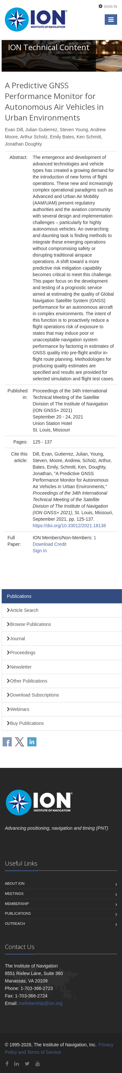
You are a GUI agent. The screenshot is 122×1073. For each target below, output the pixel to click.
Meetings (14, 894)
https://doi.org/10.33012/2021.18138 (69, 525)
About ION (14, 883)
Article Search (22, 610)
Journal (16, 638)
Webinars (18, 709)
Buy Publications (25, 723)
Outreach (15, 923)
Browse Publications (29, 624)
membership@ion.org (40, 1003)
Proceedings (21, 652)
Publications (19, 596)
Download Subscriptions (33, 695)
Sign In (110, 6)
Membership (17, 904)
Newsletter (19, 667)
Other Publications (27, 681)
